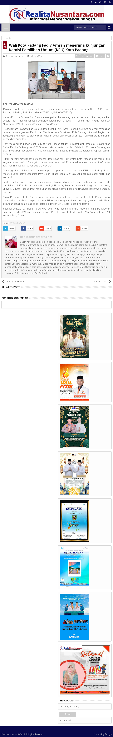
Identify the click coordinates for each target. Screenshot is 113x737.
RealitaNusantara (9, 734)
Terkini (68, 714)
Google (108, 734)
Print (90, 56)
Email (100, 56)
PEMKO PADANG (17, 223)
